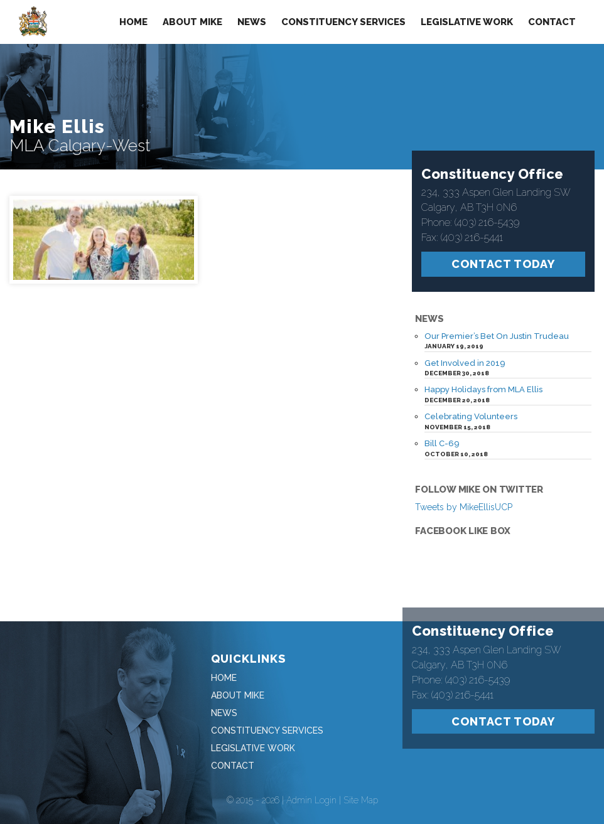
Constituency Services (343, 22)
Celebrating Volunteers (470, 404)
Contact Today (503, 251)
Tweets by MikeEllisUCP (463, 495)
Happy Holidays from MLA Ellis (483, 377)
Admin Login (311, 788)
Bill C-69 (442, 431)
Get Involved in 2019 (464, 350)
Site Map (360, 788)
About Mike (192, 22)
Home (133, 22)
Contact (552, 22)
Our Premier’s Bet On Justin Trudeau (496, 323)
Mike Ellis (57, 126)
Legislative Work (467, 22)
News (251, 22)
